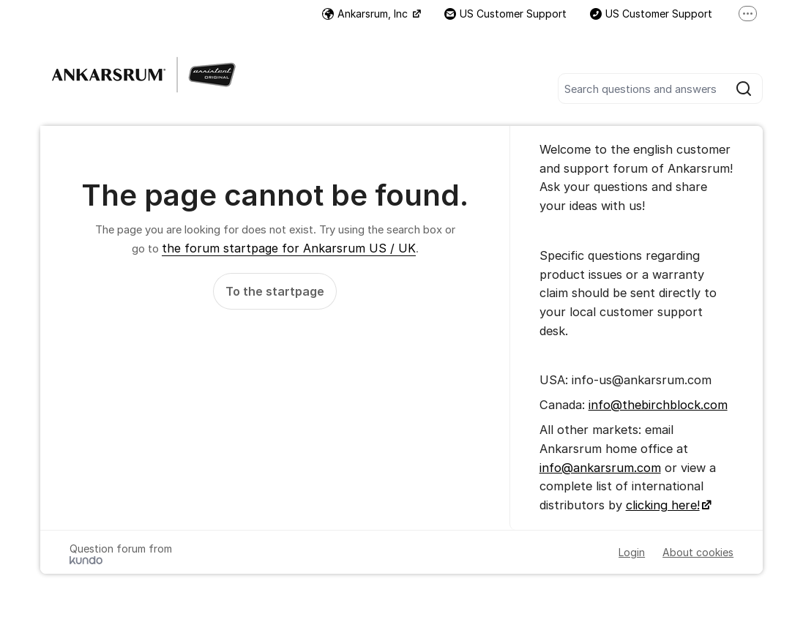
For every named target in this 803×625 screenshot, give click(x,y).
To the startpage (274, 291)
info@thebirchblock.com (658, 404)
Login (632, 552)
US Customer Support (505, 13)
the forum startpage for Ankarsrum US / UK (289, 248)
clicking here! (663, 505)
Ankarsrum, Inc (366, 13)
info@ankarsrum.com (600, 467)
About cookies (697, 552)
